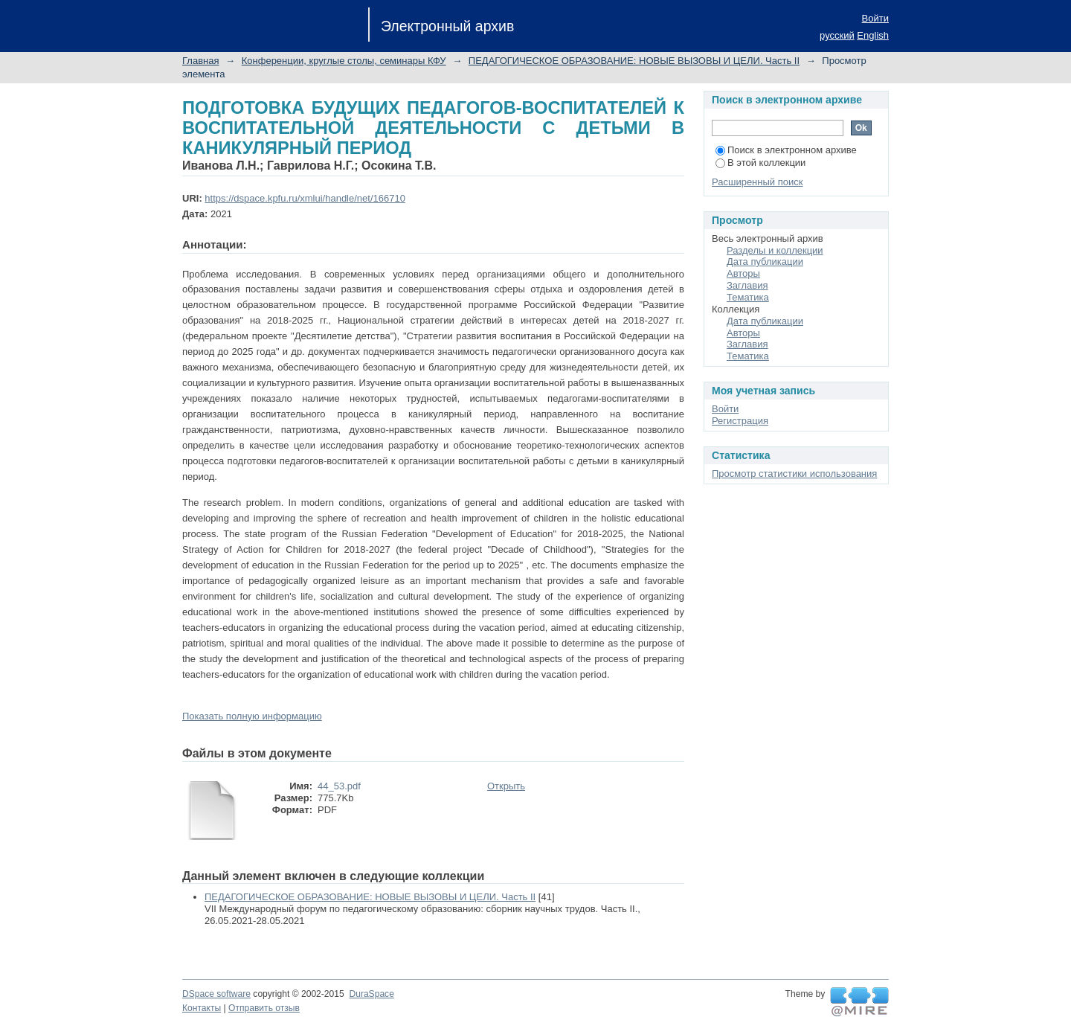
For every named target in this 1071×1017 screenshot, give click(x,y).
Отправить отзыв (264, 1008)
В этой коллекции (760, 162)
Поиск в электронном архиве (786, 149)
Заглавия (747, 285)
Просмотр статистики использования (794, 473)
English (873, 35)
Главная (200, 60)
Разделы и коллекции (775, 250)
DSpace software (216, 994)
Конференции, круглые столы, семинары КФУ (344, 60)
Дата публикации (765, 261)
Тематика (748, 297)
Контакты (201, 1008)
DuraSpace (371, 994)
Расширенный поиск (757, 181)
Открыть (506, 786)
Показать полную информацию (252, 716)
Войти (875, 18)
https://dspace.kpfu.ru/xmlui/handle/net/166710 (305, 198)
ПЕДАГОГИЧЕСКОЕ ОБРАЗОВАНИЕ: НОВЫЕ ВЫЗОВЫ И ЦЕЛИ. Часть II (634, 60)
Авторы (743, 273)
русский (837, 35)
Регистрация (740, 420)
